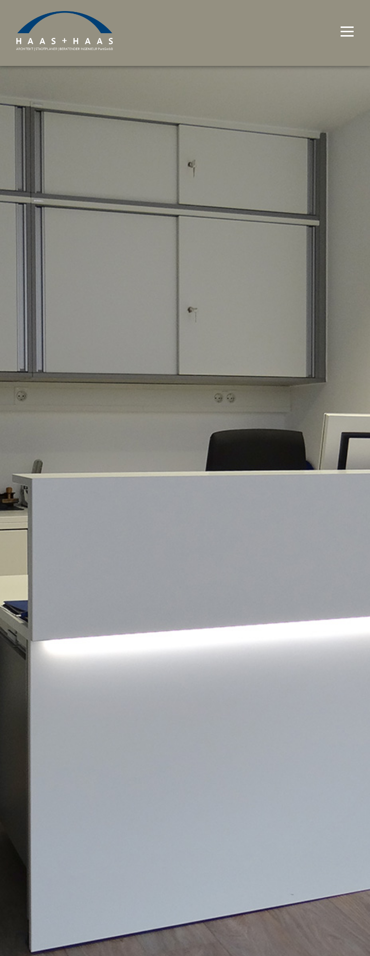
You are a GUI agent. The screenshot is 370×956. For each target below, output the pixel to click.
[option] (185, 478)
